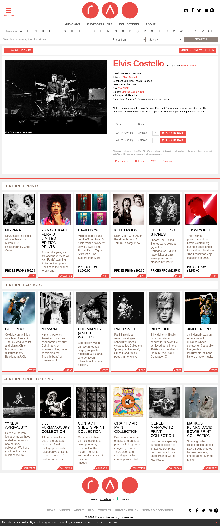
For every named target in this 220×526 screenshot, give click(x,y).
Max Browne (188, 65)
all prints (18, 50)
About (150, 24)
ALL (210, 31)
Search (201, 39)
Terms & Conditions (157, 510)
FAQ (91, 510)
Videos (64, 510)
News (51, 510)
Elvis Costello (131, 77)
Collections (129, 24)
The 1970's (124, 88)
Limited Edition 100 (133, 92)
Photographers (99, 24)
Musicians (72, 24)
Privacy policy (126, 510)
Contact (104, 510)
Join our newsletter (197, 50)
